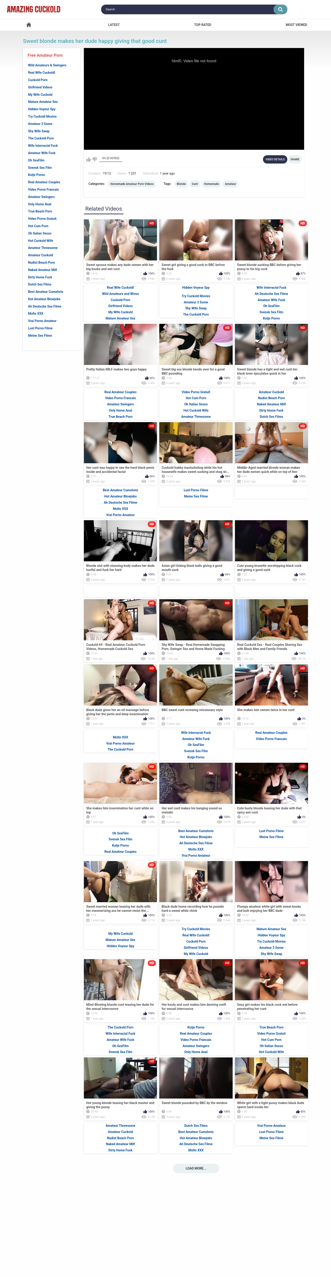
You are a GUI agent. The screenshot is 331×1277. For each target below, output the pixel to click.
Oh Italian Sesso (39, 233)
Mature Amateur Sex (43, 102)
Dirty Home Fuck (40, 277)
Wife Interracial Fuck (43, 145)
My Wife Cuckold (40, 94)
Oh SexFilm (36, 160)
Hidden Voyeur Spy (41, 109)
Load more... (196, 1232)
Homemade (211, 184)
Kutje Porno (36, 175)
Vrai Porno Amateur (42, 321)
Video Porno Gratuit (42, 218)
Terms (162, 1252)
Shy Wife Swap (38, 131)
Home (28, 25)
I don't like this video (94, 159)
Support (138, 1252)
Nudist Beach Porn (41, 262)
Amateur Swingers (41, 197)
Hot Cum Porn (38, 226)
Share (295, 159)
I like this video (88, 159)
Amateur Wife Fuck (42, 153)
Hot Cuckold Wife (40, 241)
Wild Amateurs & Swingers (47, 65)
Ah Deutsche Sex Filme (44, 306)
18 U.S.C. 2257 (210, 1252)
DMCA (183, 1252)
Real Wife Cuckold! (41, 72)
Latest (114, 25)
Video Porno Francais (43, 189)
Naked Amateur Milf (42, 270)
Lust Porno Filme (40, 328)
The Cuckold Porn (41, 138)
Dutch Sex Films (39, 284)
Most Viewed (296, 25)
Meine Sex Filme (40, 335)
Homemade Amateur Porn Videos (132, 184)
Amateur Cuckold (40, 255)
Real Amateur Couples (44, 182)
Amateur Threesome (43, 248)
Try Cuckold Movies (42, 116)
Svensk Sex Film (40, 168)
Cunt (195, 184)
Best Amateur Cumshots (45, 292)
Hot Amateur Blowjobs (44, 299)
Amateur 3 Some (40, 124)
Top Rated (202, 25)
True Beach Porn (40, 211)
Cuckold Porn (38, 80)
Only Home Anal (39, 204)
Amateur (230, 184)
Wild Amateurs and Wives (120, 358)
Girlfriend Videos (40, 87)
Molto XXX (35, 313)
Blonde (181, 184)
